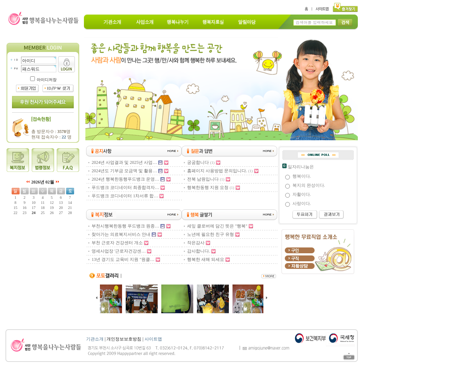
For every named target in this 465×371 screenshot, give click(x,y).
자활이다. (301, 194)
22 (64, 137)
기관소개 (95, 339)
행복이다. (301, 176)
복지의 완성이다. (308, 185)
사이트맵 (153, 339)
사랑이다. (301, 203)
